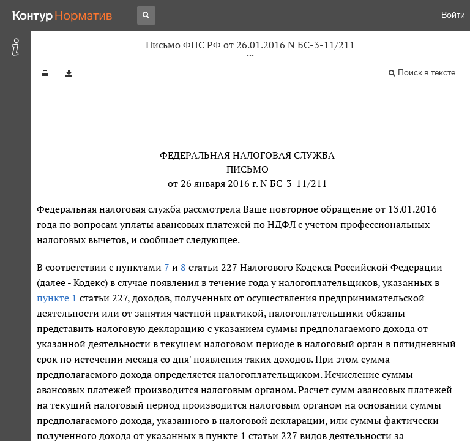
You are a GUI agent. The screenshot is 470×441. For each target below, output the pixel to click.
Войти (453, 15)
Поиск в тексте (426, 72)
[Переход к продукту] (62, 15)
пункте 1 (57, 297)
